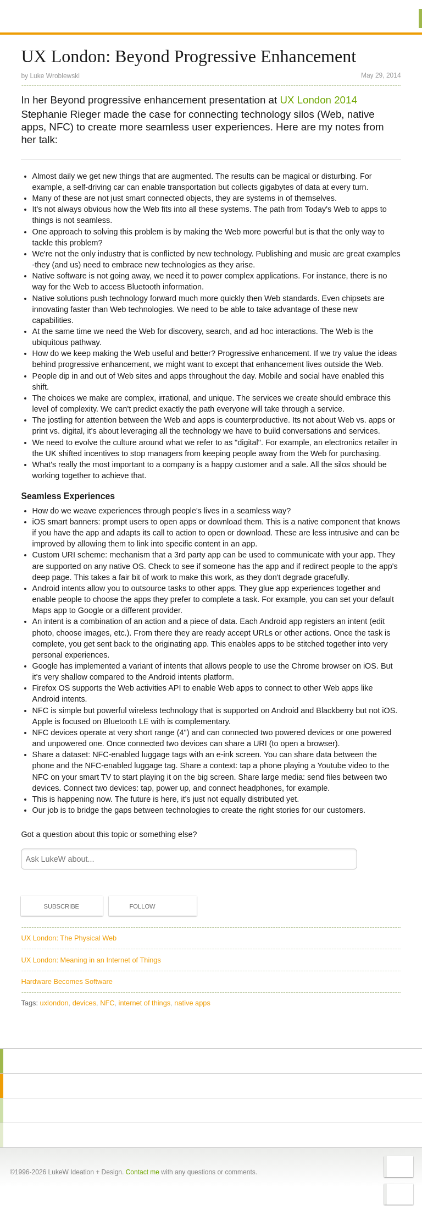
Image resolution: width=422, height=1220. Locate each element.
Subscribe (52, 905)
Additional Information (60, 18)
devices (84, 1003)
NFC (107, 1003)
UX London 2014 (318, 100)
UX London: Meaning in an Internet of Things (90, 960)
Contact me (142, 1172)
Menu (399, 18)
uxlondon (54, 1003)
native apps (192, 1003)
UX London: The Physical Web (68, 938)
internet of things (145, 1003)
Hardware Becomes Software (66, 981)
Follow (133, 906)
